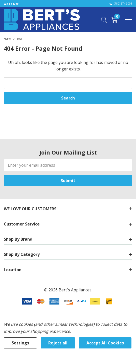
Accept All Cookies (105, 343)
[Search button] (104, 19)
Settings (20, 343)
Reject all (57, 343)
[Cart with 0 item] (114, 19)
